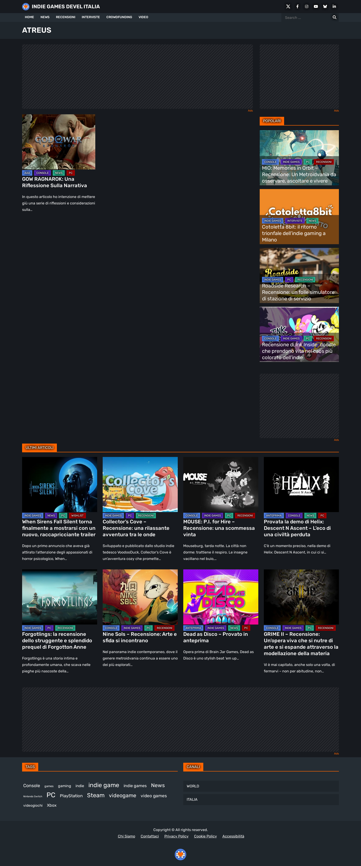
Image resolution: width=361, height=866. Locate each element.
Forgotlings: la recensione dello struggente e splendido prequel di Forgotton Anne (57, 640)
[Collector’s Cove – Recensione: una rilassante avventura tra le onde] (140, 484)
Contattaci (150, 836)
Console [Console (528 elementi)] (31, 785)
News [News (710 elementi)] (158, 785)
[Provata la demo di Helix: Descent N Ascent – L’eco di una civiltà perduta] (301, 484)
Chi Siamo (126, 836)
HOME (29, 17)
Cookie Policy (205, 836)
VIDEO (143, 17)
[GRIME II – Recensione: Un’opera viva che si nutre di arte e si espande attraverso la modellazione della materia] (301, 597)
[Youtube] (315, 6)
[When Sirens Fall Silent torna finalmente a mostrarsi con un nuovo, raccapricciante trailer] (59, 484)
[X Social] (288, 6)
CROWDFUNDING (119, 17)
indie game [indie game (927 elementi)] (103, 785)
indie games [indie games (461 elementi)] (135, 785)
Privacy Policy (176, 836)
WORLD (193, 786)
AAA (27, 173)
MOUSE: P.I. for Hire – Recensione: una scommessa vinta (219, 528)
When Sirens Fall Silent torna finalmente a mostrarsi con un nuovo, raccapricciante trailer (59, 528)
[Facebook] (297, 6)
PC (71, 173)
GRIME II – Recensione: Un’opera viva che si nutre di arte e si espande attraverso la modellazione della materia (301, 644)
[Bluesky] (325, 6)
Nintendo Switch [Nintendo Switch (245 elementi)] (32, 796)
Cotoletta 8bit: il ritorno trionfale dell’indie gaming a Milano (294, 233)
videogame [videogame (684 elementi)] (122, 795)
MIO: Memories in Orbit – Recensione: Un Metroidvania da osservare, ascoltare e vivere (299, 174)
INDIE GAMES (291, 161)
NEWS (45, 17)
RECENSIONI (65, 17)
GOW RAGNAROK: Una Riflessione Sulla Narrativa (54, 182)
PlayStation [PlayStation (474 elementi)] (71, 795)
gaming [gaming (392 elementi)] (64, 786)
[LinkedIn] (334, 6)
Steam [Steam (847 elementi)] (96, 795)
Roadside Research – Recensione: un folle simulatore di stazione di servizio (298, 292)
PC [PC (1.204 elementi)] (51, 795)
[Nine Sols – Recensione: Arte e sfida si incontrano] (140, 597)
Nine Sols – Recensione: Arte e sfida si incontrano (140, 637)
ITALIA (192, 799)
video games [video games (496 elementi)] (154, 795)
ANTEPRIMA (274, 515)
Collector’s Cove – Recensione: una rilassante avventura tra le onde (136, 528)
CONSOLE (42, 173)
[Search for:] (334, 17)
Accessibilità (233, 836)
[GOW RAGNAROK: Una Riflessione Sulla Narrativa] (58, 141)
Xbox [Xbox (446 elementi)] (52, 805)
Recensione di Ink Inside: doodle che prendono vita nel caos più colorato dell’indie (299, 351)
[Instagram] (306, 6)
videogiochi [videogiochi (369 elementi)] (33, 805)
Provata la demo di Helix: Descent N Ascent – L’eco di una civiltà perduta (297, 528)
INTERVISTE (91, 17)
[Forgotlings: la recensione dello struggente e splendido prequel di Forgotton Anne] (59, 597)
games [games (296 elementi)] (49, 786)
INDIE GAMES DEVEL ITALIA (66, 6)
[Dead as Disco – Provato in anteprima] (220, 597)
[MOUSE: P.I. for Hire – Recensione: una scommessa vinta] (220, 484)
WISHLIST (77, 515)
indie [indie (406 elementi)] (80, 785)
